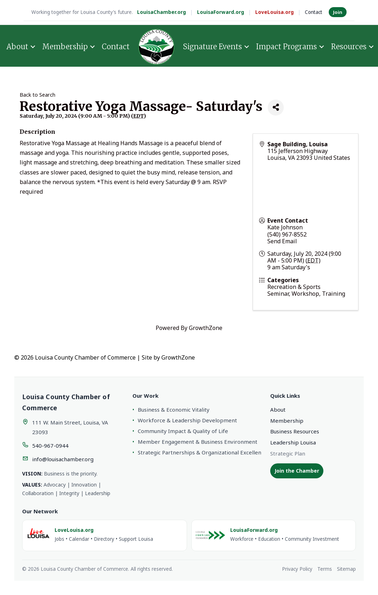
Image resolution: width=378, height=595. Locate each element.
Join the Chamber (296, 470)
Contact (313, 12)
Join (337, 12)
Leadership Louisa (293, 442)
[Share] (276, 108)
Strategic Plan (287, 453)
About (17, 46)
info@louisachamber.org (63, 459)
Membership (65, 46)
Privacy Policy (297, 569)
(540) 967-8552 (287, 234)
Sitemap (346, 569)
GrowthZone (205, 328)
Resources (349, 46)
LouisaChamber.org (161, 12)
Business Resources (294, 431)
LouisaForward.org (220, 12)
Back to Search (37, 94)
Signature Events (212, 46)
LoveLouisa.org (274, 12)
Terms (324, 569)
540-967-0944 (50, 445)
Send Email (282, 241)
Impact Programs (286, 46)
